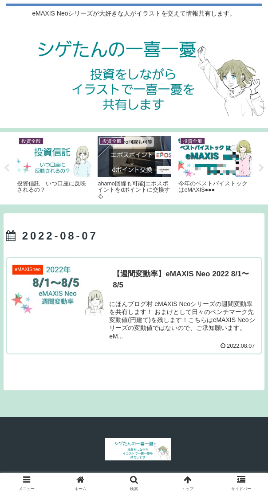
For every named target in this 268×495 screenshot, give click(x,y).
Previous (6, 168)
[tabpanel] (54, 166)
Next (261, 168)
